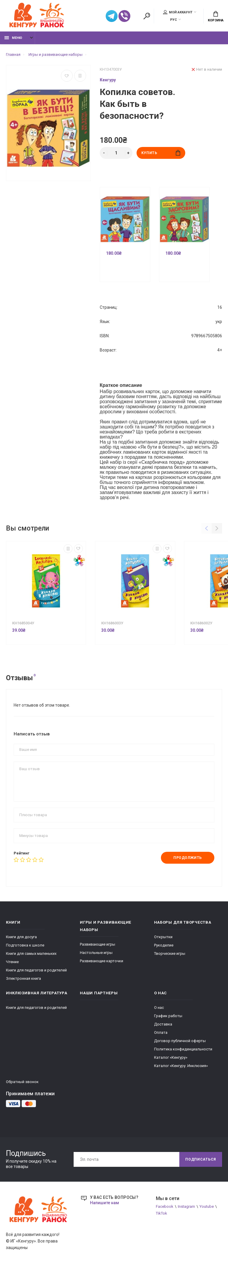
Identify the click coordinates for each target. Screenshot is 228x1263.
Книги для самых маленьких (31, 953)
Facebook (164, 1206)
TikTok (161, 1213)
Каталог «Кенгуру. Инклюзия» (181, 1065)
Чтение (12, 962)
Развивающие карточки (101, 961)
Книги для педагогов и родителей (36, 970)
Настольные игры (96, 952)
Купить (160, 153)
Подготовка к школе (25, 945)
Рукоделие (163, 945)
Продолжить (187, 858)
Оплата (160, 1032)
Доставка (163, 1024)
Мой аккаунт (177, 12)
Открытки (163, 937)
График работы (168, 1016)
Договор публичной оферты (180, 1041)
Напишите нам (104, 1202)
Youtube (207, 1206)
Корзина (216, 16)
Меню (13, 38)
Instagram (186, 1206)
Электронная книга (23, 978)
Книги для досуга (21, 937)
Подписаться (200, 1159)
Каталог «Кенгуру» (170, 1057)
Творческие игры (169, 953)
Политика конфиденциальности (183, 1049)
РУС (173, 20)
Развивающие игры (97, 944)
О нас (159, 1007)
